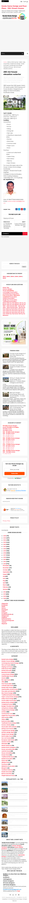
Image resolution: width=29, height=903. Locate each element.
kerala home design (15, 63)
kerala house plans (7, 759)
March (4, 585)
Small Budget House (8, 676)
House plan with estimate (9, 727)
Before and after (7, 773)
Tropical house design (8, 730)
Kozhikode (5, 614)
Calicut (11, 614)
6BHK (4, 278)
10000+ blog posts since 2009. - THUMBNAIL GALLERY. (14, 897)
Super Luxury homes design (10, 697)
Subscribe (14, 473)
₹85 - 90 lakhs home (8, 449)
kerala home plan (12, 80)
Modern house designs (8, 661)
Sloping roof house (8, 67)
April (4, 583)
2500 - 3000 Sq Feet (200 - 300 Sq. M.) (14, 307)
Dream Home (6, 755)
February (5, 587)
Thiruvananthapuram (8, 620)
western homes (6, 742)
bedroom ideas (6, 721)
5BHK (20, 276)
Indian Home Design (8, 699)
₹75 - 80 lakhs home (9, 446)
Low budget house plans (10, 292)
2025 (4, 538)
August (5, 574)
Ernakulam (5, 605)
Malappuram (5, 616)
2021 (4, 546)
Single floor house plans (10, 300)
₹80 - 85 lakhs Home (8, 447)
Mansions (5, 315)
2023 (4, 542)
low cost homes (6, 738)
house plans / (11, 295)
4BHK (20, 62)
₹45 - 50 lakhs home (8, 437)
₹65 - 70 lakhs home (8, 443)
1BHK (4, 276)
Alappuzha (5, 603)
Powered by (14, 478)
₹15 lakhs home (7, 429)
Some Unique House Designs (17, 808)
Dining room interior (8, 729)
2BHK (8, 276)
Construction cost (7, 714)
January (5, 589)
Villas (3, 682)
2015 (4, 559)
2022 (4, 544)
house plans (10, 297)
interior (4, 678)
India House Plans (11, 79)
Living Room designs (8, 708)
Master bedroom (7, 745)
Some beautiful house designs (17, 801)
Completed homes (7, 704)
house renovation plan (8, 749)
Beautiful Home (6, 672)
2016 (4, 557)
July (4, 576)
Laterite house (6, 751)
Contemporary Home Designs (10, 663)
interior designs (16, 846)
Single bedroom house (8, 775)
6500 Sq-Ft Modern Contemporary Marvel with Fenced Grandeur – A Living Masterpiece (17, 395)
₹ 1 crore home (7, 453)
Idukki (3, 607)
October (5, 570)
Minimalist (5, 744)
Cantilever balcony (7, 770)
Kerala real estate (7, 772)
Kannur (4, 608)
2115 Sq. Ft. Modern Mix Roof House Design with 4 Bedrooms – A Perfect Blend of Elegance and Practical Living (14, 381)
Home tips (5, 760)
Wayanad (4, 623)
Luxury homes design (8, 674)
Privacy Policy (6, 521)
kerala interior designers (9, 747)
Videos (4, 719)
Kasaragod (5, 610)
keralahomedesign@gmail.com (12, 889)
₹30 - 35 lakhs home (9, 433)
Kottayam (4, 613)
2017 (4, 555)
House (8, 291)
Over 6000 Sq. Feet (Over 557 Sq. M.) (13, 312)
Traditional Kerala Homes (9, 695)
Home (5, 62)
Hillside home (6, 762)
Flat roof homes (6, 665)
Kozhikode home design (16, 65)
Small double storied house (10, 689)
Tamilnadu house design (9, 723)
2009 (4, 598)
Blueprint (4, 768)
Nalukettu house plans (8, 766)
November (6, 568)
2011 (4, 594)
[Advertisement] (14, 36)
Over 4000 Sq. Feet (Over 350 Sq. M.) (14, 311)
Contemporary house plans (11, 294)
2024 (4, 540)
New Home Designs (7, 693)
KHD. (8, 899)
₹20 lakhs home (7, 430)
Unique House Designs (8, 710)
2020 (4, 549)
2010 (4, 596)
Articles (4, 712)
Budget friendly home (8, 706)
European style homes (8, 740)
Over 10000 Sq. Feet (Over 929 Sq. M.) (14, 314)
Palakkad (4, 617)
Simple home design (8, 734)
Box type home (6, 680)
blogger (25, 233)
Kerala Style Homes (7, 687)
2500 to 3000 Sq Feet (12, 62)
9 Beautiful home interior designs (18, 795)
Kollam (3, 611)
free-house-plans (7, 684)
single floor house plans (9, 715)
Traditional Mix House (8, 757)
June (4, 578)
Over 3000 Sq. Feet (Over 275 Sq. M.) (13, 309)
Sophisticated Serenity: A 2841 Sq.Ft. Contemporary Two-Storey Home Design (18, 407)
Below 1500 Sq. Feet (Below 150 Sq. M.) (14, 304)
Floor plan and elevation (9, 691)
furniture (4, 847)
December (6, 566)
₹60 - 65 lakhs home (8, 441)
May (4, 581)
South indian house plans (9, 700)
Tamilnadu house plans (9, 301)
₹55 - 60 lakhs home (9, 440)
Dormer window (6, 725)
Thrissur (4, 622)
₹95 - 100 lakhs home (9, 452)
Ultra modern (6, 717)
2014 (4, 561)
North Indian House (7, 736)
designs (7, 289)
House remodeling (7, 753)
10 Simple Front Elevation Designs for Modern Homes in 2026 (18, 367)
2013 (4, 564)
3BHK (12, 276)
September (6, 572)
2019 (4, 551)
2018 (4, 553)
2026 (4, 536)
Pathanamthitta (6, 619)
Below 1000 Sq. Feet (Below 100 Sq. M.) (14, 303)
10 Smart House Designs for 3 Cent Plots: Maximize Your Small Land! (18, 355)
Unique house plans (8, 298)
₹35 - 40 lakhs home (8, 435)
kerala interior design (8, 702)
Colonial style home (8, 685)
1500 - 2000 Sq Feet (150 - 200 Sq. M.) (14, 306)
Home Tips (6, 287)
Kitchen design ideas (8, 732)
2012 (4, 592)
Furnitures (5, 764)
